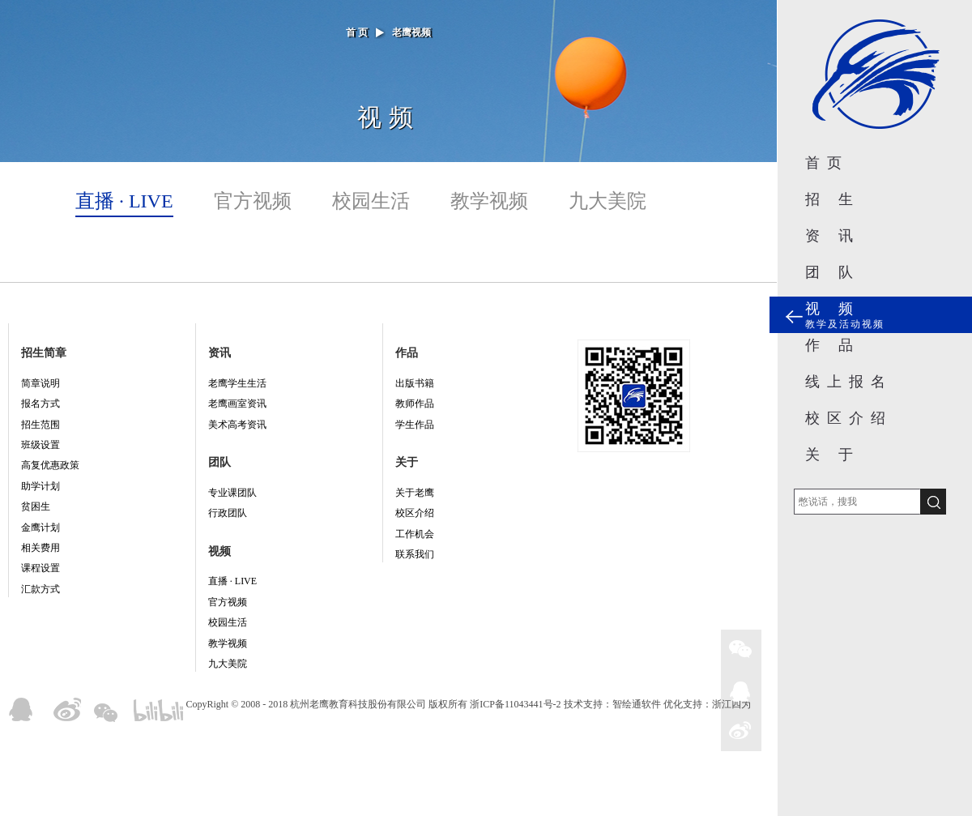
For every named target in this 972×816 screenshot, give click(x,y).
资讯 (219, 353)
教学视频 (489, 200)
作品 (406, 353)
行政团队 (227, 513)
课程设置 (40, 568)
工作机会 (414, 534)
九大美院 (607, 200)
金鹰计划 (40, 527)
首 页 (357, 32)
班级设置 (40, 445)
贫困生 (35, 506)
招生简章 (43, 353)
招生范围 (40, 424)
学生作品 (414, 424)
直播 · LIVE (124, 200)
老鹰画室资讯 (237, 403)
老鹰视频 (411, 32)
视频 (219, 551)
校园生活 (371, 200)
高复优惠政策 (50, 465)
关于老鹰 (414, 492)
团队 (219, 462)
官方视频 (253, 200)
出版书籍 (414, 383)
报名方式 (40, 403)
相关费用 (40, 547)
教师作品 (414, 403)
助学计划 (40, 486)
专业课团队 (232, 492)
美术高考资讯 (237, 424)
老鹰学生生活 (237, 383)
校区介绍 (414, 513)
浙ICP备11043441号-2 (515, 704)
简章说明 (40, 383)
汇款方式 (40, 589)
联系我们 (414, 554)
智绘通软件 (636, 704)
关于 (406, 462)
